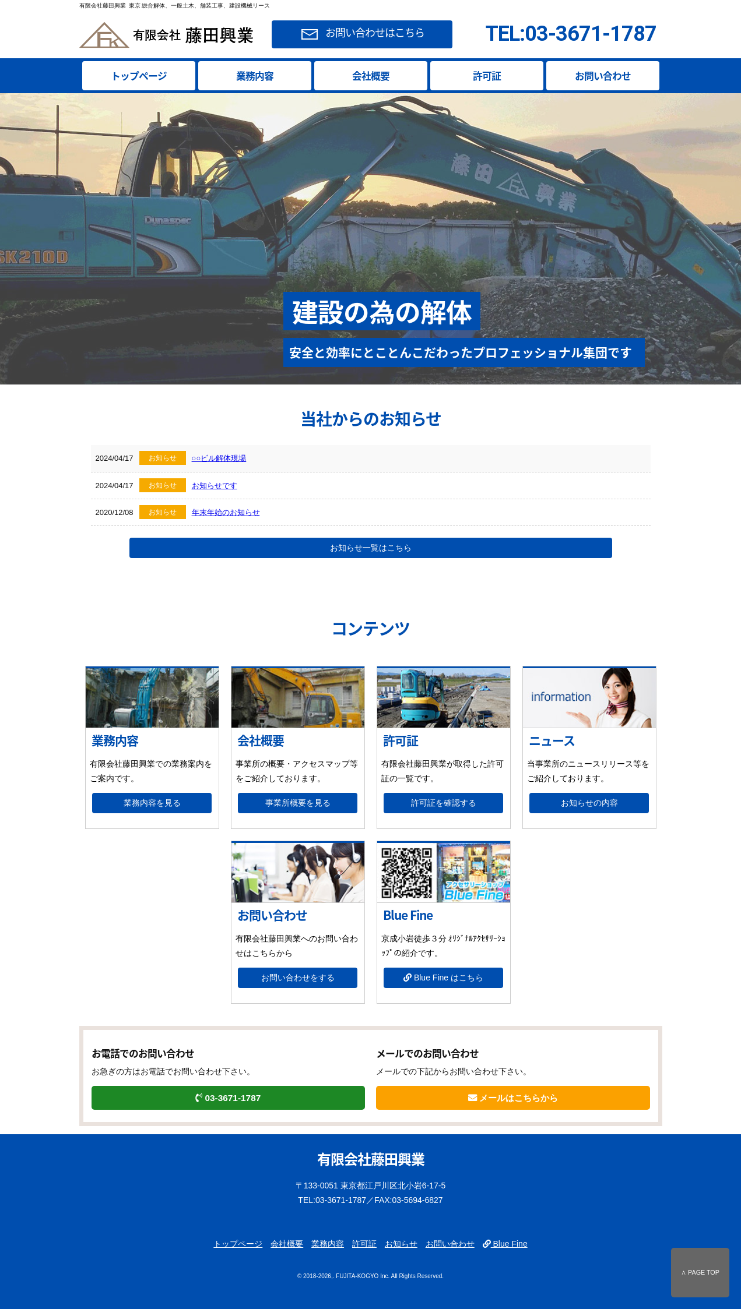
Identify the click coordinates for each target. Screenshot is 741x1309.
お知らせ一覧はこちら (371, 547)
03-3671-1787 (228, 1098)
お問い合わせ (603, 76)
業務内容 (254, 76)
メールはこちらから (513, 1098)
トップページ (139, 76)
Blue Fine (505, 1243)
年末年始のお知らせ (226, 512)
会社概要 (370, 76)
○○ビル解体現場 (219, 458)
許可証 (487, 76)
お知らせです (214, 485)
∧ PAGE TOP (700, 1272)
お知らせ (401, 1243)
